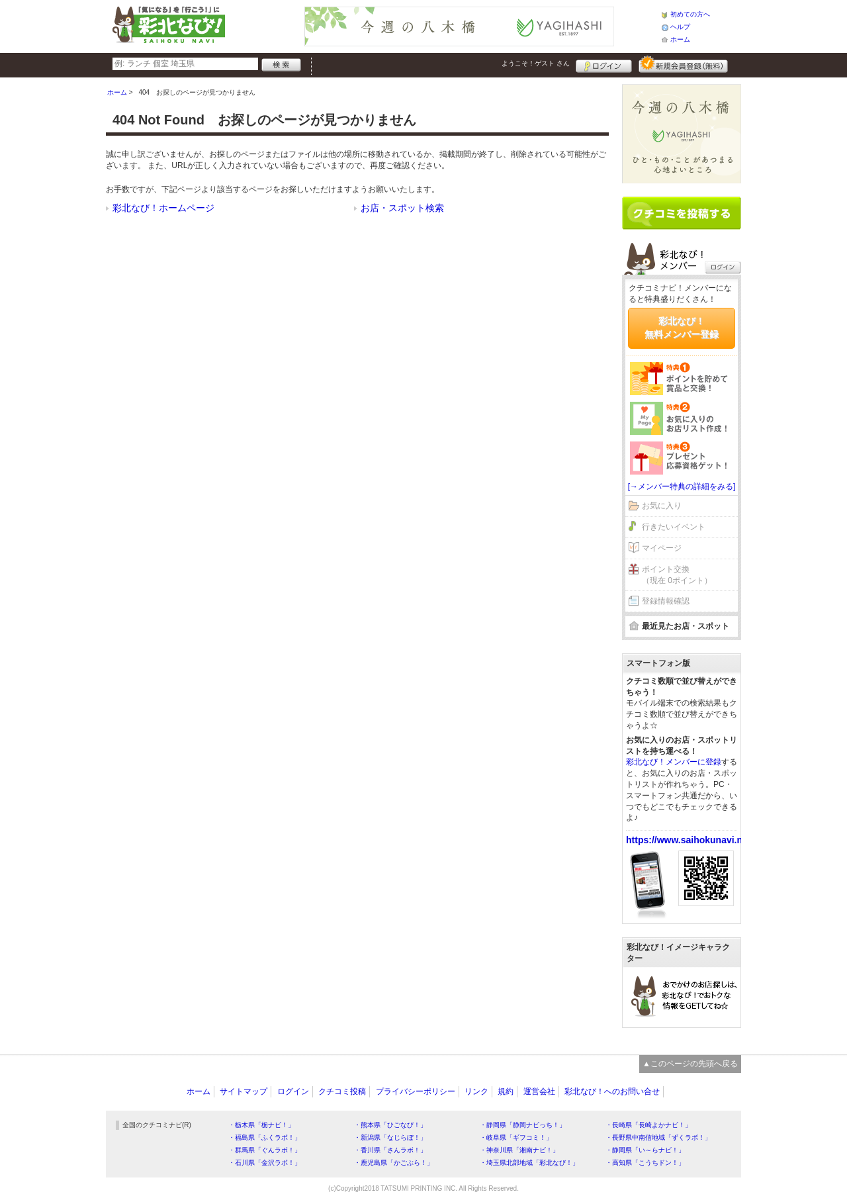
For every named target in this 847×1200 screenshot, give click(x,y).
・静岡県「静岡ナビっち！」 (523, 1125)
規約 (505, 1091)
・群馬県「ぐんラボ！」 (264, 1150)
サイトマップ (243, 1091)
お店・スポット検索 (402, 208)
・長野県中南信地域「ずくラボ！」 (658, 1137)
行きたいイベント (673, 526)
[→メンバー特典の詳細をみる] (682, 486)
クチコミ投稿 (342, 1091)
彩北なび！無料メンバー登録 (682, 328)
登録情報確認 (666, 601)
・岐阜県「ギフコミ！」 (516, 1137)
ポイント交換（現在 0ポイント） (677, 575)
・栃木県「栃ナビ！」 (261, 1125)
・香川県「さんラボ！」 (390, 1150)
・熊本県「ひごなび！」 (390, 1125)
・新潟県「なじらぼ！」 (390, 1137)
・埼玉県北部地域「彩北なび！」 (529, 1162)
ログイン (604, 64)
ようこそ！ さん (536, 63)
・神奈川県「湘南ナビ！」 (519, 1150)
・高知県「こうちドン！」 (645, 1162)
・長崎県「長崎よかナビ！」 (648, 1125)
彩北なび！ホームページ (163, 208)
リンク (476, 1091)
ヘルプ (680, 26)
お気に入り (662, 505)
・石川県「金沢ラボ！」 (264, 1162)
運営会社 (539, 1091)
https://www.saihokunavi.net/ (689, 840)
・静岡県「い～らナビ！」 (645, 1150)
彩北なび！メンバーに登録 (673, 761)
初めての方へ (690, 14)
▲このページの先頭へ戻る (690, 1063)
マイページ (662, 548)
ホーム (680, 39)
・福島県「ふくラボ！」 (264, 1137)
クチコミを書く (681, 213)
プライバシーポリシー (415, 1091)
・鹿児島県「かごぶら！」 (393, 1162)
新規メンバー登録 (683, 64)
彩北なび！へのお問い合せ (612, 1091)
